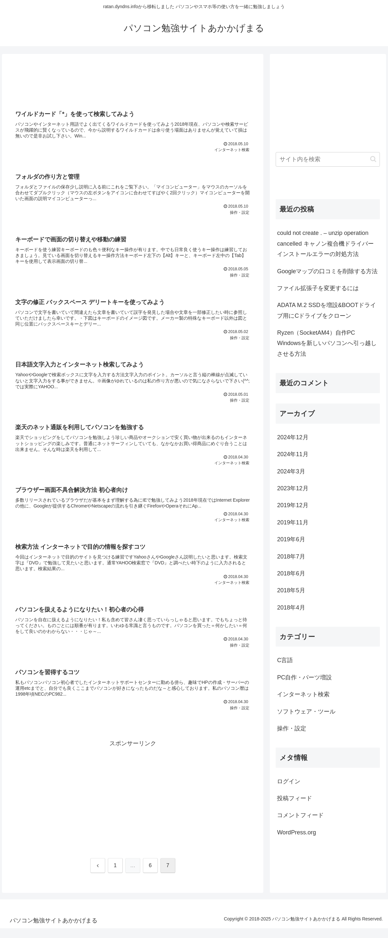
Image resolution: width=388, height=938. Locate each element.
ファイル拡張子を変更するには (318, 288)
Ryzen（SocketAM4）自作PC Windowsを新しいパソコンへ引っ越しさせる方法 (327, 343)
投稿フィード (294, 798)
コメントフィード (300, 815)
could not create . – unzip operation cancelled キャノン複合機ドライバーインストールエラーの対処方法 (325, 243)
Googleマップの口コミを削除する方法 (327, 271)
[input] (328, 159)
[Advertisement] (133, 80)
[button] (373, 159)
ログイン (288, 781)
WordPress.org (296, 832)
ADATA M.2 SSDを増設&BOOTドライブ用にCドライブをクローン (326, 310)
